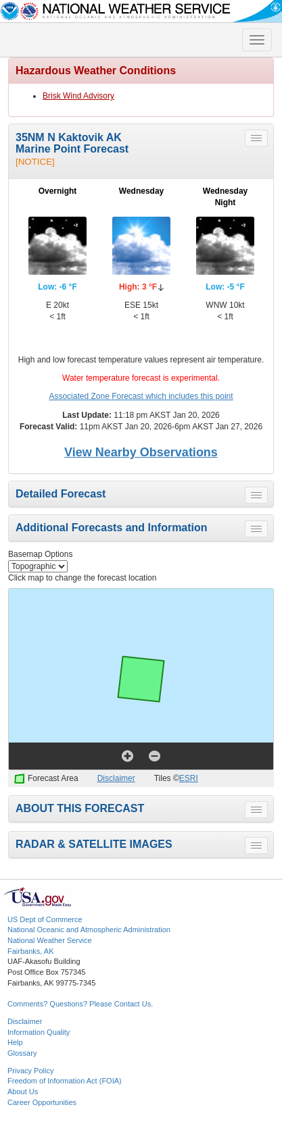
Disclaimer (116, 778)
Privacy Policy (30, 1071)
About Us (22, 1091)
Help (15, 1042)
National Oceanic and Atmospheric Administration (88, 929)
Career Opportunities (41, 1102)
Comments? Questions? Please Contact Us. (80, 1004)
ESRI (188, 778)
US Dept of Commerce (45, 919)
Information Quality (38, 1032)
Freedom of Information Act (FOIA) (64, 1081)
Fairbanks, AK (30, 951)
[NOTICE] (35, 162)
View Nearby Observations (141, 452)
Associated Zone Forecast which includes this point (141, 396)
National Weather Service (49, 940)
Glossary (22, 1053)
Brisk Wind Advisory (78, 96)
